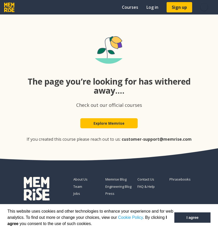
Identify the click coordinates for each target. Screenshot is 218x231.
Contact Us (145, 179)
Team (77, 186)
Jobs (76, 193)
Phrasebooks (180, 179)
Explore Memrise (109, 123)
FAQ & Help (146, 186)
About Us (80, 179)
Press (109, 193)
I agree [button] (192, 217)
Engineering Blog (118, 186)
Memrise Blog (116, 179)
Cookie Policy (130, 217)
